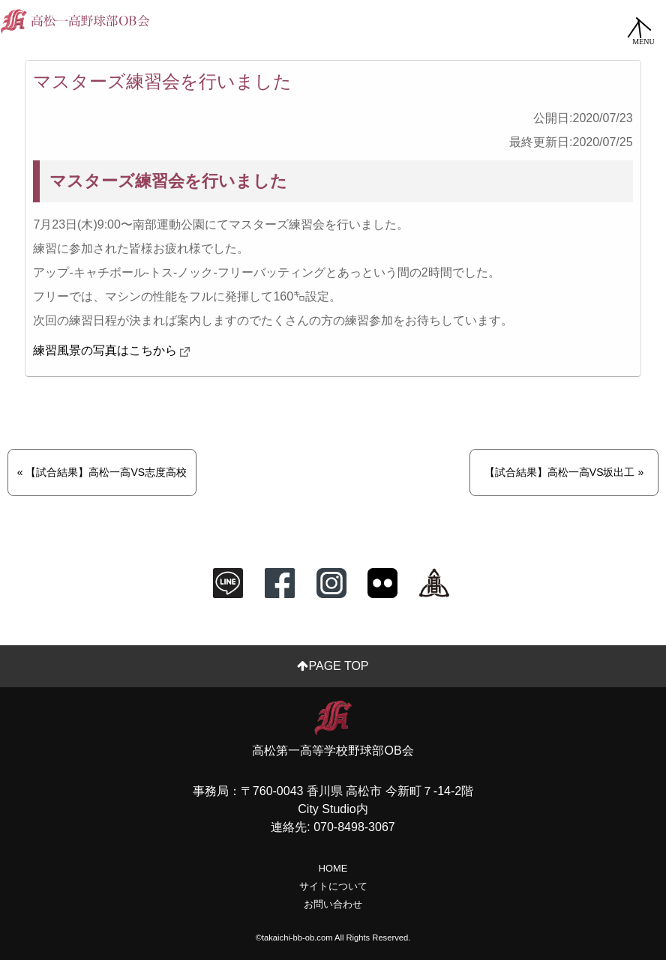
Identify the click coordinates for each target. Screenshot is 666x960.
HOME (333, 868)
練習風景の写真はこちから (105, 350)
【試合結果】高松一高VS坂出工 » (564, 472)
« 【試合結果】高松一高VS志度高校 (102, 472)
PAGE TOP (332, 665)
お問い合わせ (333, 904)
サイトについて (333, 886)
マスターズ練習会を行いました (162, 81)
